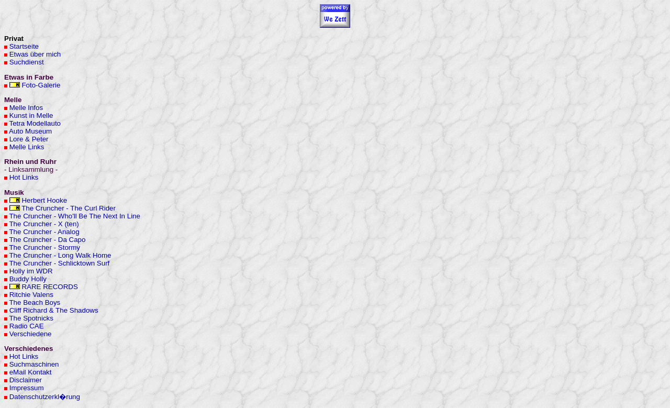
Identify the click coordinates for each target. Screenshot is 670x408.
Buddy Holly (28, 279)
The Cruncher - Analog (44, 232)
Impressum (26, 388)
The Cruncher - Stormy (44, 247)
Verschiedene (30, 334)
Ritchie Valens (31, 295)
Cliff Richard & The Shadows (53, 310)
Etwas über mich (35, 54)
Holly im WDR (31, 271)
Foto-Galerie (40, 85)
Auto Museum (30, 131)
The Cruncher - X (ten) (44, 224)
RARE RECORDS (49, 287)
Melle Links (26, 147)
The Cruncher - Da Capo (47, 240)
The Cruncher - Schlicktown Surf (59, 263)
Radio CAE (26, 326)
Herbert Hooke (44, 200)
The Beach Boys (34, 302)
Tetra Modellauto (35, 123)
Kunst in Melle (31, 115)
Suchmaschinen (34, 364)
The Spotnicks (31, 318)
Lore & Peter (29, 139)
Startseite (24, 46)
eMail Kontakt (30, 372)
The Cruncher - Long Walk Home (60, 255)
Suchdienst (26, 62)
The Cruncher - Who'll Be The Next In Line (74, 216)
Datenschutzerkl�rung (44, 397)
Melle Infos (26, 108)
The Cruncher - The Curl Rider (68, 208)
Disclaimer (25, 380)
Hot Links (24, 177)
